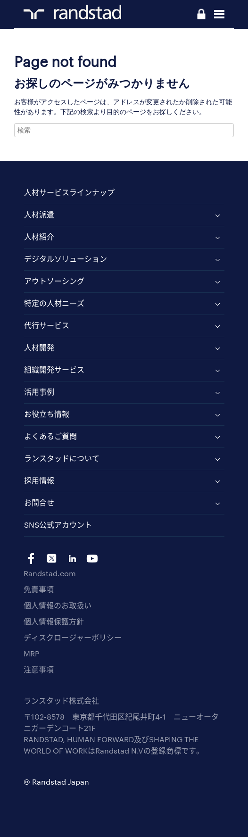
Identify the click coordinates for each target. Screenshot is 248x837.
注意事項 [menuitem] (39, 669)
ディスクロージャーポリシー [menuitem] (73, 637)
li (72, 558)
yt (92, 558)
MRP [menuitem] (31, 653)
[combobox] (124, 130)
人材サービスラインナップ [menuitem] (69, 192)
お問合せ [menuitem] (39, 502)
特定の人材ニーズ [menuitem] (54, 302)
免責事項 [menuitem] (39, 589)
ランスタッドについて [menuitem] (61, 458)
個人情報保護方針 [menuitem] (54, 621)
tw (51, 558)
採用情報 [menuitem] (39, 480)
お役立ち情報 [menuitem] (46, 413)
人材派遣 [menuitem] (39, 214)
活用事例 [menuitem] (39, 391)
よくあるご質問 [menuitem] (50, 435)
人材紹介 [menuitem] (39, 236)
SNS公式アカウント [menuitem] (58, 524)
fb (31, 558)
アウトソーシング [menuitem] (54, 280)
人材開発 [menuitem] (39, 347)
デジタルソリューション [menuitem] (65, 258)
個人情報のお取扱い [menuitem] (57, 605)
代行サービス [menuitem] (46, 325)
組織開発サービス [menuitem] (54, 369)
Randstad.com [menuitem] (50, 573)
